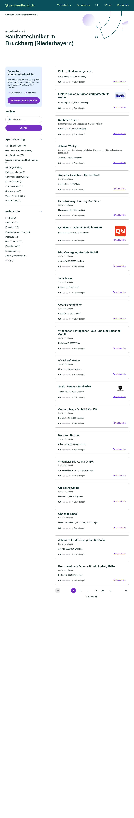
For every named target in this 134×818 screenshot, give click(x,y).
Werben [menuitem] (108, 5)
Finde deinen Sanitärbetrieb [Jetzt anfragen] (23, 101)
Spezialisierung (15, 139)
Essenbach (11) (12, 246)
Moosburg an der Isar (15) (17, 232)
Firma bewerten (119, 82)
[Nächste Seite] (126, 595)
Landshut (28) (11, 223)
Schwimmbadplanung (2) (17, 177)
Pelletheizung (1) (13, 201)
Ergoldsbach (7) (12, 251)
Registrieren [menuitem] (123, 5)
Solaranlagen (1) (13, 191)
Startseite (9, 15)
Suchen (24, 128)
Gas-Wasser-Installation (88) (18, 151)
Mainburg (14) (12, 237)
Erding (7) (10, 261)
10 (95, 596)
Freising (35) (11, 218)
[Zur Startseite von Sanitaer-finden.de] (19, 5)
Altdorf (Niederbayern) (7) (17, 256)
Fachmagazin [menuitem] (83, 5)
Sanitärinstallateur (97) (16, 146)
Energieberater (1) (14, 187)
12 (110, 596)
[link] (92, 77)
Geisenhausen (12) (14, 242)
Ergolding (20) (12, 227)
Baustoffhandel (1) (14, 182)
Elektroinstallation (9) (15, 172)
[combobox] (23, 120)
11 (103, 596)
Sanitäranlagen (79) (14, 155)
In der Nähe (12, 211)
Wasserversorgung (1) (15, 196)
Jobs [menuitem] (97, 5)
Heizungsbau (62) (13, 168)
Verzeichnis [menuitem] (62, 5)
